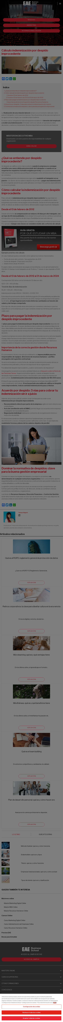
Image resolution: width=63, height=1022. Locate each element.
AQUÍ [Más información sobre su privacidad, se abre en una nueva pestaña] (54, 1002)
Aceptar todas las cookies (31, 1018)
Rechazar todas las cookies (31, 1012)
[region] (31, 1008)
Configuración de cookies (31, 1006)
